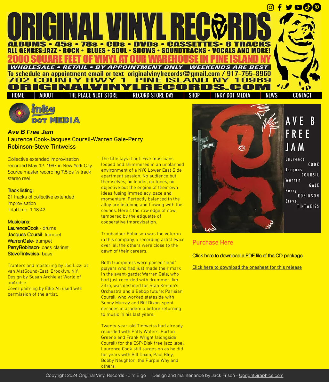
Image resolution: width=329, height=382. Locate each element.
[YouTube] (298, 7)
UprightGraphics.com (261, 375)
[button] (197, 95)
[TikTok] (307, 7)
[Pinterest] (316, 7)
